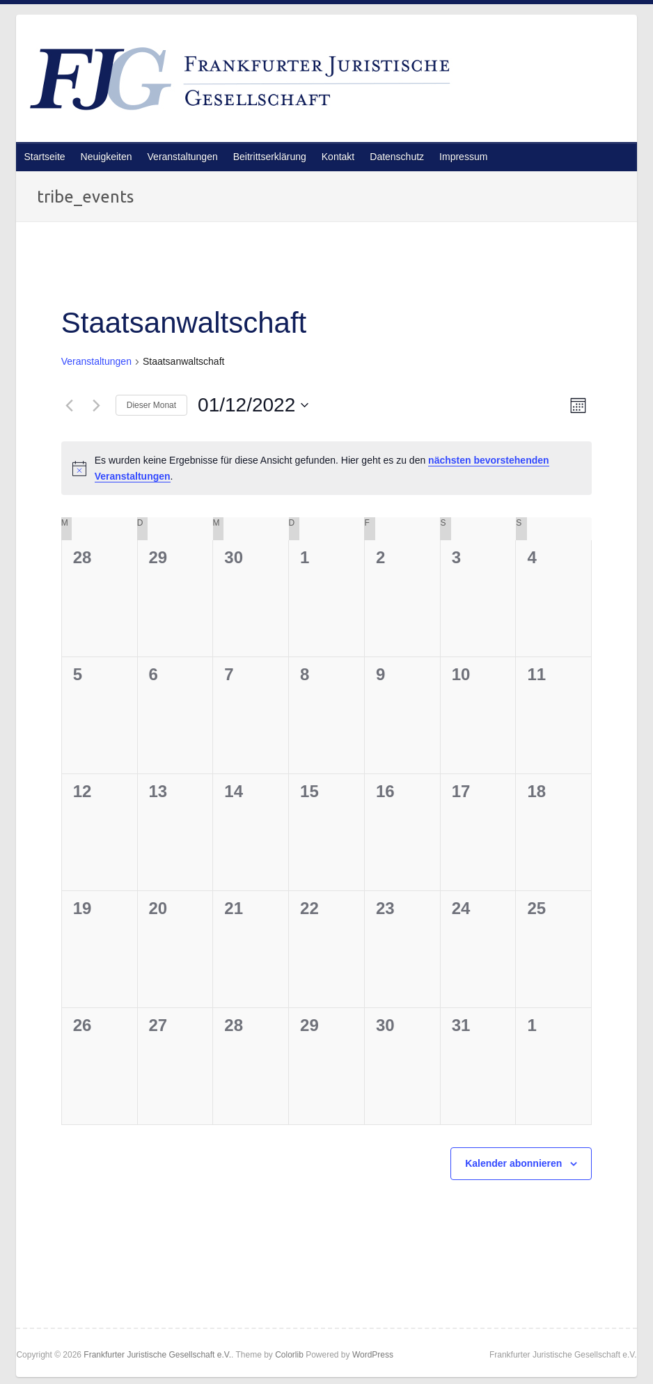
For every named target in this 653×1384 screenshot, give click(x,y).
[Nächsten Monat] (96, 405)
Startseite (44, 156)
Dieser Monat (151, 405)
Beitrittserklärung (269, 156)
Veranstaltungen (183, 156)
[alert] (326, 468)
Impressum (463, 156)
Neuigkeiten (106, 156)
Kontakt (338, 156)
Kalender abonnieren (513, 1163)
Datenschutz (397, 156)
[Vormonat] (69, 405)
